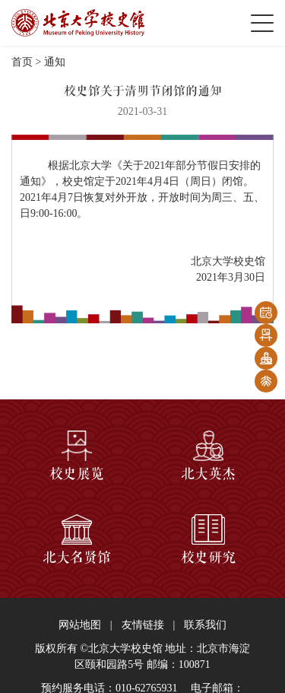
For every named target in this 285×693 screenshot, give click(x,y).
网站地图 (80, 625)
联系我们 (205, 625)
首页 (22, 62)
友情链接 (143, 625)
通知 (54, 62)
